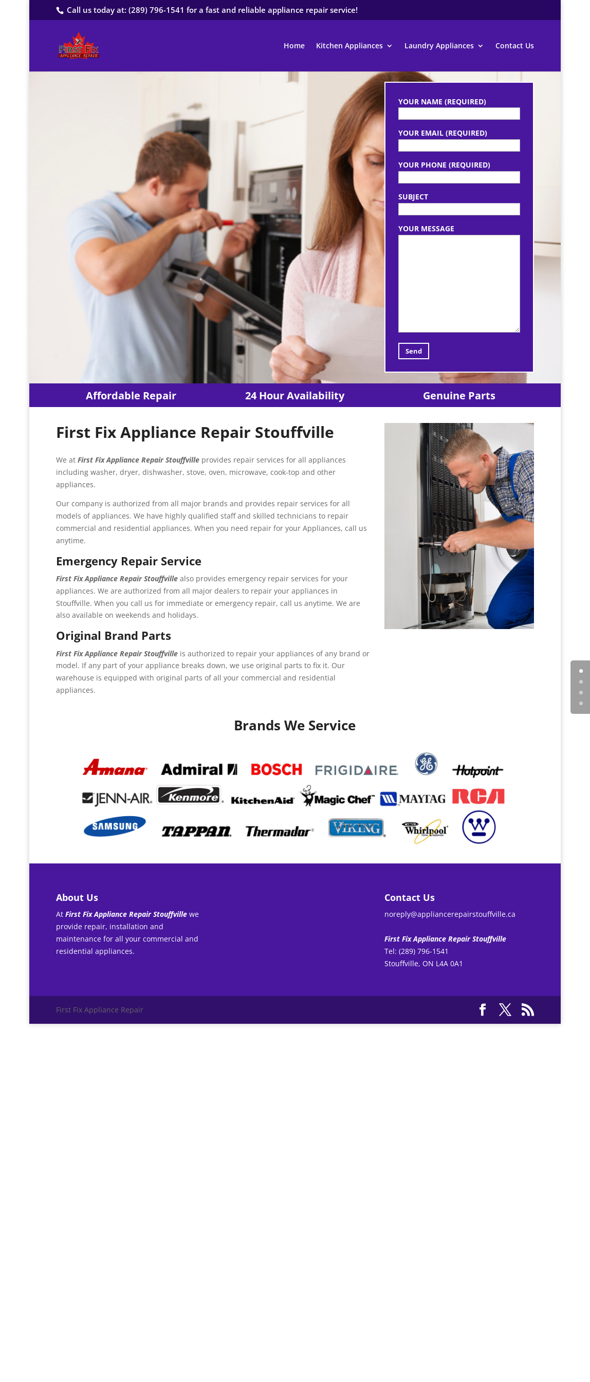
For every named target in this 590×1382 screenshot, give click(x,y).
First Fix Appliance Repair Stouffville (212, 210)
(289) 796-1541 (156, 10)
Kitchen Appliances (349, 46)
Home (294, 46)
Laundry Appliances (439, 46)
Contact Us (514, 46)
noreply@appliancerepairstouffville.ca (449, 914)
